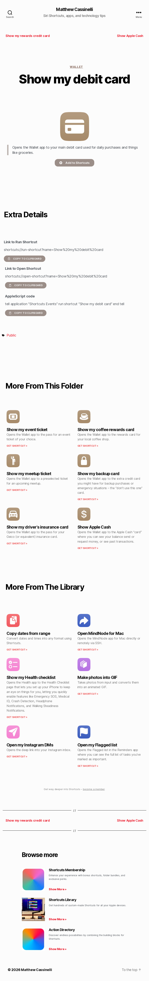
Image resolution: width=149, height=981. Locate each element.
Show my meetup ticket (29, 473)
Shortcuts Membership (67, 870)
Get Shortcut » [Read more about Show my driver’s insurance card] (17, 543)
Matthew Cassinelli (74, 9)
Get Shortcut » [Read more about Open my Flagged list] (87, 766)
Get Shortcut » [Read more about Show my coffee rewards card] (87, 446)
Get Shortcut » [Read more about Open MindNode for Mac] (87, 650)
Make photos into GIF (97, 677)
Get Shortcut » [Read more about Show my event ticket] (17, 446)
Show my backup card (98, 473)
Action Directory (62, 930)
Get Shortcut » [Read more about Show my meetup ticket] (17, 490)
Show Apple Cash (94, 527)
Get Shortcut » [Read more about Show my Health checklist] (17, 717)
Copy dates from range (28, 633)
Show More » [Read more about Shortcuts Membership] (58, 889)
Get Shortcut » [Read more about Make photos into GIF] (87, 694)
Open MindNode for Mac (100, 633)
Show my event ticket (27, 429)
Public (11, 336)
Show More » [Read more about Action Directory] (58, 949)
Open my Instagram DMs (30, 745)
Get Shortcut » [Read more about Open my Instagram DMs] (17, 756)
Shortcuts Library (62, 900)
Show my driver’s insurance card (37, 527)
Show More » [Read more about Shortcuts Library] (58, 919)
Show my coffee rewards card (105, 429)
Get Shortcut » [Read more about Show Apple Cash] (87, 548)
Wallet (76, 67)
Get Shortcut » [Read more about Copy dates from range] (17, 650)
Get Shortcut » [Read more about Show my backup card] (87, 499)
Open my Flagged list (97, 745)
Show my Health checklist (31, 677)
